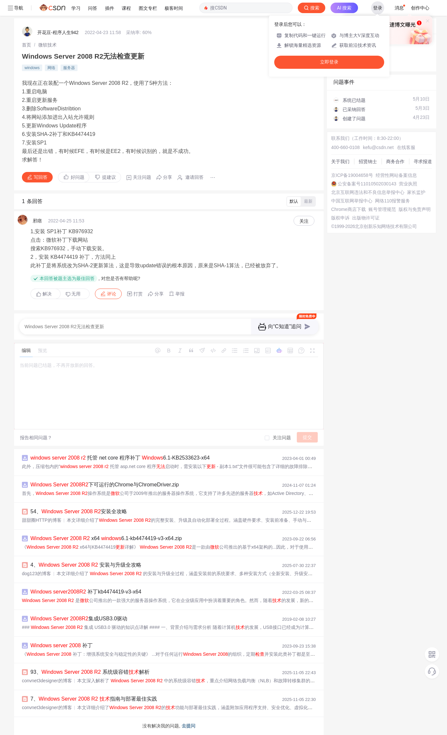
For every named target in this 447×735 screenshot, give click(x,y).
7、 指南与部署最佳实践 (93, 699)
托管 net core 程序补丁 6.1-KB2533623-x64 (120, 458)
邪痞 (37, 220)
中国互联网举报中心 (351, 200)
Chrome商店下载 (348, 209)
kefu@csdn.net (378, 147)
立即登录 (329, 62)
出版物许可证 (366, 217)
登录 (377, 7)
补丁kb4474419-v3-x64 (85, 591)
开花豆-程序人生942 (58, 32)
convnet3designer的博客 (47, 680)
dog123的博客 (36, 573)
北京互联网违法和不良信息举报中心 (367, 192)
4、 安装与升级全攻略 (85, 565)
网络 (51, 68)
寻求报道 (423, 161)
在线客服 (406, 147)
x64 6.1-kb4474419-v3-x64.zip (106, 538)
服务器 (69, 68)
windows (32, 68)
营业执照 (408, 183)
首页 (26, 44)
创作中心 (420, 7)
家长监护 (416, 192)
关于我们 (340, 161)
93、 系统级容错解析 (90, 672)
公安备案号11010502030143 (367, 183)
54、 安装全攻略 (78, 511)
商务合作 (395, 161)
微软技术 (47, 44)
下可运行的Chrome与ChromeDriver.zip (104, 484)
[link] (26, 44)
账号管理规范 (382, 209)
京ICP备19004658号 (352, 175)
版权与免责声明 (415, 209)
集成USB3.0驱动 (78, 618)
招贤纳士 (368, 161)
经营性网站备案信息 (396, 175)
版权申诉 (340, 217)
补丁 (61, 645)
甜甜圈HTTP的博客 (42, 520)
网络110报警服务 (392, 200)
